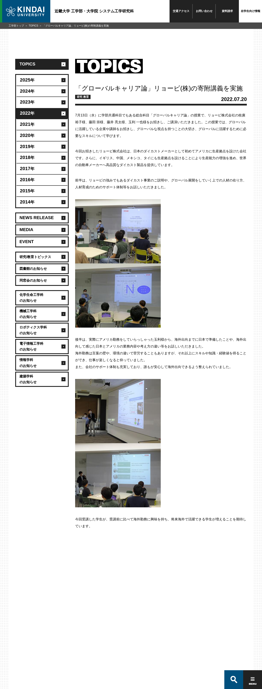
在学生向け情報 (250, 11)
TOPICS (33, 25)
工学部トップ (16, 25)
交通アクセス (181, 11)
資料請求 (227, 11)
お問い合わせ (204, 11)
